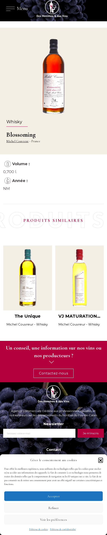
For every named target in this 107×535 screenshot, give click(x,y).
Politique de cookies (38, 529)
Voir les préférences (53, 520)
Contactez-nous (53, 373)
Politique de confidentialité (63, 529)
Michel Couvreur (17, 141)
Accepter (53, 496)
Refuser (53, 508)
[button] (100, 460)
